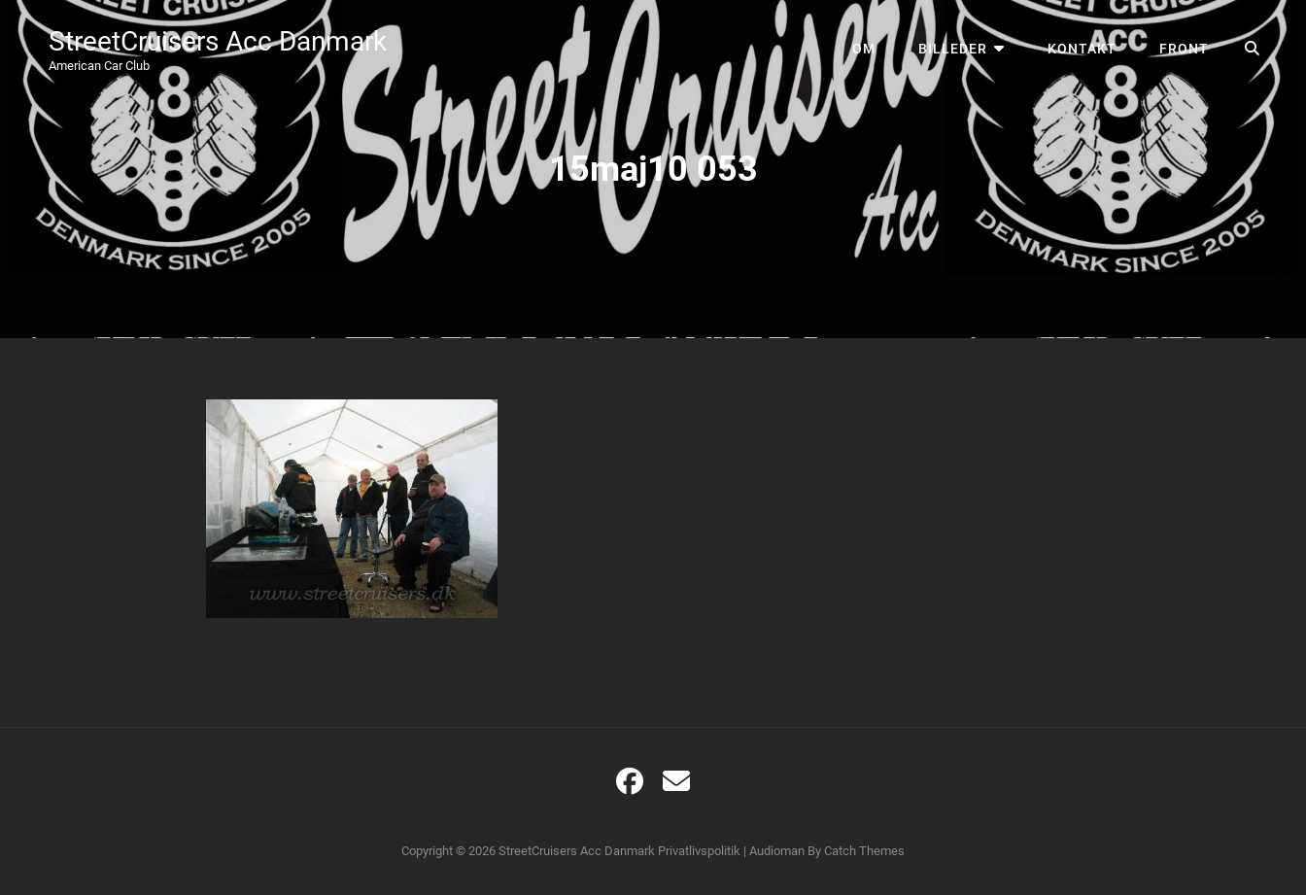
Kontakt (1082, 48)
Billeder (952, 48)
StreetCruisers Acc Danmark (218, 41)
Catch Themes (864, 850)
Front (1184, 48)
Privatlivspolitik (699, 850)
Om (864, 48)
